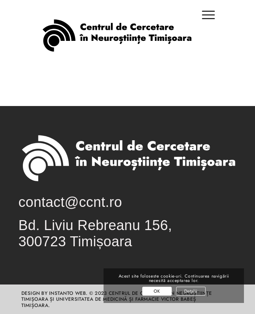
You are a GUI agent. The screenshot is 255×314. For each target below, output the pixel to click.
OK (157, 291)
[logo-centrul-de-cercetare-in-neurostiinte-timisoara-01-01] (116, 42)
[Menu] (205, 15)
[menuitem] (205, 18)
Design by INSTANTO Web (53, 293)
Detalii (191, 291)
